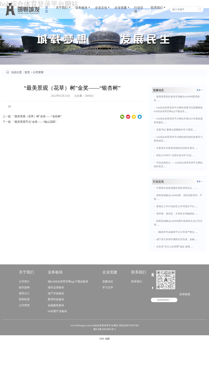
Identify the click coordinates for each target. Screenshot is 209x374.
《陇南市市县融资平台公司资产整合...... (177, 232)
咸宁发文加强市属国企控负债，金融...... (177, 239)
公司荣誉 (38, 72)
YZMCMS (133, 325)
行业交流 (138, 9)
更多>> (200, 90)
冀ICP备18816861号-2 (104, 329)
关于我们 (62, 7)
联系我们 (157, 7)
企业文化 (101, 7)
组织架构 (24, 287)
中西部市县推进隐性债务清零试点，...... (177, 188)
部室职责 (24, 299)
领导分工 (24, 293)
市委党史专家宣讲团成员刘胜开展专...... (177, 148)
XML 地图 (104, 338)
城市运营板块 (56, 287)
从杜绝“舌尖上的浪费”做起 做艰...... (175, 246)
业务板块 (81, 7)
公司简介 (24, 281)
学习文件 (107, 287)
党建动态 (107, 281)
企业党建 (121, 7)
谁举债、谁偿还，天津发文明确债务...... (177, 213)
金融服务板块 (56, 305)
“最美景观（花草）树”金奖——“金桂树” (37, 116)
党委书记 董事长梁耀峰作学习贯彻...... (176, 129)
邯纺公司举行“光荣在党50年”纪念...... (175, 155)
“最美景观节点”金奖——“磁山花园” (34, 121)
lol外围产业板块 (57, 311)
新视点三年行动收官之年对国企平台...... (177, 206)
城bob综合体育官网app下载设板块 (68, 281)
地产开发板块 (56, 293)
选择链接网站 (176, 300)
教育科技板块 (56, 299)
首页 (46, 9)
